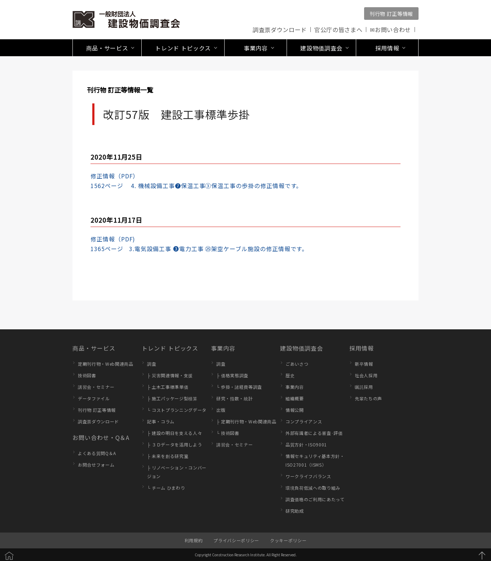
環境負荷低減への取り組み (313, 488)
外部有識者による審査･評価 (314, 433)
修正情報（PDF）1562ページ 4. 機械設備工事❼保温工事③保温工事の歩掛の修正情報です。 (196, 181)
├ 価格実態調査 (232, 375)
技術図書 (87, 375)
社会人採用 (366, 375)
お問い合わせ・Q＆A (100, 437)
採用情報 (361, 348)
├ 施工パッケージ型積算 (172, 398)
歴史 (290, 375)
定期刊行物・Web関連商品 (105, 364)
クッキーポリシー (288, 540)
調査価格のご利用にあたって (315, 499)
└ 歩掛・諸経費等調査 (239, 387)
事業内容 (223, 348)
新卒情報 (364, 364)
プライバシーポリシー (236, 540)
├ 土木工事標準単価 (167, 387)
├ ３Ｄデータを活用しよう (174, 444)
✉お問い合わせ (390, 29)
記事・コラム (160, 421)
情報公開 (295, 410)
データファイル (94, 398)
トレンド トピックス (170, 348)
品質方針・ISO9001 (306, 444)
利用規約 (194, 540)
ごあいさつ (297, 364)
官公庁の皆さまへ (338, 29)
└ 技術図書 (227, 433)
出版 (220, 410)
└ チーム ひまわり (166, 488)
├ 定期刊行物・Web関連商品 (246, 421)
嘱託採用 (364, 387)
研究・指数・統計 (234, 398)
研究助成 (295, 511)
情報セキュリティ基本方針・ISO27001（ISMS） (315, 460)
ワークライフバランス (308, 476)
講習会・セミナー (96, 387)
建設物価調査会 (301, 348)
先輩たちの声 (368, 398)
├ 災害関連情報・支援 (170, 375)
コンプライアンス (304, 421)
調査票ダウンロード (280, 29)
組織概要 (295, 398)
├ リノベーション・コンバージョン (177, 471)
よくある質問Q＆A (97, 453)
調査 (151, 364)
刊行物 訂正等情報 (391, 13)
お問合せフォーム (96, 465)
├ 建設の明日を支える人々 (174, 433)
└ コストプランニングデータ (177, 410)
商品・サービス (93, 348)
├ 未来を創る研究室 (167, 456)
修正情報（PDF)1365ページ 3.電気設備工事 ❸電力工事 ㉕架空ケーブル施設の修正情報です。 (199, 244)
